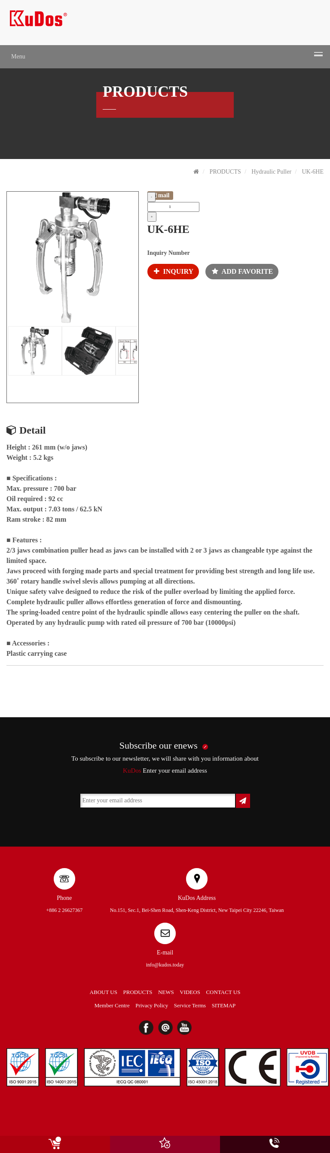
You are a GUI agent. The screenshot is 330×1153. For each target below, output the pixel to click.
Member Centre (112, 1005)
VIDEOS (190, 992)
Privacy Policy (151, 1005)
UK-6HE (313, 171)
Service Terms (190, 1005)
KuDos (132, 770)
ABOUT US (103, 992)
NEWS (166, 992)
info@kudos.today (165, 965)
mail (160, 195)
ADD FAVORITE (239, 271)
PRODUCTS (225, 171)
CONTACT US (223, 992)
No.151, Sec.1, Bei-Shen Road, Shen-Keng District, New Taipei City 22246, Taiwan (197, 910)
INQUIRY (170, 271)
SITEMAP (224, 1005)
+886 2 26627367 (64, 910)
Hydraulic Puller (271, 171)
